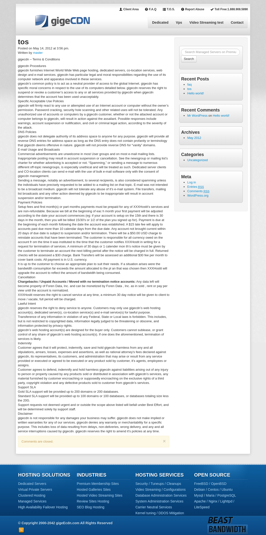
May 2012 (194, 138)
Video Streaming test (206, 22)
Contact (237, 22)
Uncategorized (197, 160)
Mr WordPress (197, 115)
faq (189, 84)
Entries (195, 187)
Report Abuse (192, 9)
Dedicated (160, 22)
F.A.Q (150, 9)
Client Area (129, 9)
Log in (191, 182)
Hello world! (195, 93)
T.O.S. (169, 9)
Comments (198, 191)
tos (189, 89)
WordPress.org (197, 195)
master (38, 53)
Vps (179, 22)
